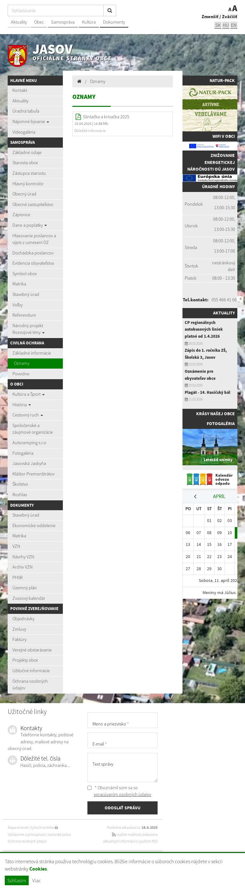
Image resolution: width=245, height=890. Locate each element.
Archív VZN (22, 567)
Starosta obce (25, 162)
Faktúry (19, 639)
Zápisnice (21, 214)
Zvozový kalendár (28, 598)
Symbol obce (24, 273)
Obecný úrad (24, 194)
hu (226, 25)
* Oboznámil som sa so (119, 791)
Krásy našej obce (215, 413)
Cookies (38, 868)
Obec (39, 22)
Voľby (17, 305)
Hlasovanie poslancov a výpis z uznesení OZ (34, 239)
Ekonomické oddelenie (34, 525)
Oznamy (21, 363)
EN (234, 25)
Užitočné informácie (31, 670)
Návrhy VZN (23, 557)
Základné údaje (26, 152)
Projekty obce (25, 660)
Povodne (20, 374)
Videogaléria (23, 132)
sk (217, 25)
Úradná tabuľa (25, 111)
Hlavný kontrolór (28, 184)
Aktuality (19, 22)
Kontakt (19, 90)
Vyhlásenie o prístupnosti (27, 834)
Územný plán (24, 588)
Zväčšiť (229, 16)
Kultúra (89, 22)
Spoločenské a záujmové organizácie (32, 429)
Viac (36, 880)
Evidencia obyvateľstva (33, 263)
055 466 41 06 (224, 300)
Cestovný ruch (27, 415)
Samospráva (63, 22)
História (21, 405)
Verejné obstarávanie (32, 650)
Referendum (24, 315)
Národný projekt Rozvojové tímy (28, 329)
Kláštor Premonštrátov (33, 474)
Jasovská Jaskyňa (29, 463)
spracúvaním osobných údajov (122, 794)
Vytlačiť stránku (44, 827)
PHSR (17, 577)
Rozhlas (19, 494)
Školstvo (20, 484)
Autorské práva (59, 834)
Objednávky (23, 619)
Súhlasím (16, 880)
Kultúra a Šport (28, 394)
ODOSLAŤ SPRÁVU (122, 808)
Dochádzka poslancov (33, 253)
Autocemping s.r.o (29, 442)
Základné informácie (31, 353)
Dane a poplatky (29, 225)
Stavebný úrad (25, 294)
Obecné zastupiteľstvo (32, 204)
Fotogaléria (22, 453)
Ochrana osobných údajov (30, 684)
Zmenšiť (210, 16)
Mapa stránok (18, 827)
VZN (16, 546)
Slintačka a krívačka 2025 (106, 117)
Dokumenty (114, 22)
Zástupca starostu (29, 173)
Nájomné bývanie (30, 121)
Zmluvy (19, 629)
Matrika (19, 284)
